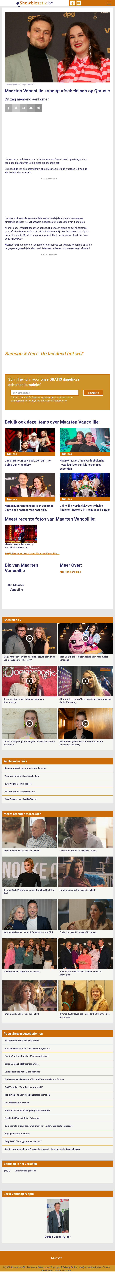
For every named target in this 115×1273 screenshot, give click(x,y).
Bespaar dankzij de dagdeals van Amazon (25, 768)
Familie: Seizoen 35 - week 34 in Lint (77, 890)
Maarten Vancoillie (70, 571)
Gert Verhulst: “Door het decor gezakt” (23, 1087)
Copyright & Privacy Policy (63, 1267)
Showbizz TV (13, 620)
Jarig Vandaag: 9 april (19, 1194)
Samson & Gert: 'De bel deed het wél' (44, 353)
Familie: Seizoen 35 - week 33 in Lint (21, 1014)
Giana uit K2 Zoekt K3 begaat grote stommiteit (27, 1110)
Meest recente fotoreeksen (22, 814)
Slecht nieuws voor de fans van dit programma (27, 1048)
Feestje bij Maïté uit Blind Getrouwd (21, 1118)
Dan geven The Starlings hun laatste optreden (27, 1095)
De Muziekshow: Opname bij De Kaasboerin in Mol (28, 932)
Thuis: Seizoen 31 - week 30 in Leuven (78, 932)
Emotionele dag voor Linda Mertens (22, 1072)
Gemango (66, 1270)
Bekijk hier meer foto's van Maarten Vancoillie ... (32, 553)
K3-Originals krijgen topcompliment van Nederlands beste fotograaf (38, 1126)
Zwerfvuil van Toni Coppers (18, 784)
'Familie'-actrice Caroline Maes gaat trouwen (26, 1056)
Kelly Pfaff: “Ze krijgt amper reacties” (23, 1141)
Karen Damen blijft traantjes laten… (21, 1064)
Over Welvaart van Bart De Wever (20, 799)
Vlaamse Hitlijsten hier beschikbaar (22, 776)
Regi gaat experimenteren (17, 1133)
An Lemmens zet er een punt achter (21, 1040)
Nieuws (12, 454)
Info (47, 1267)
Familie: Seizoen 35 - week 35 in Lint (21, 850)
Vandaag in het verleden (20, 1164)
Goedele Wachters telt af (16, 1102)
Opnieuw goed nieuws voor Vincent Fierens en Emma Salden (34, 1079)
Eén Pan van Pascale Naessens (19, 791)
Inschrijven (93, 392)
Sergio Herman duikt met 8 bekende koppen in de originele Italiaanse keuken (42, 1149)
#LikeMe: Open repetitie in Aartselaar (21, 971)
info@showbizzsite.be (90, 1267)
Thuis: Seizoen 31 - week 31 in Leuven (78, 850)
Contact (56, 1258)
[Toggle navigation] (109, 3)
